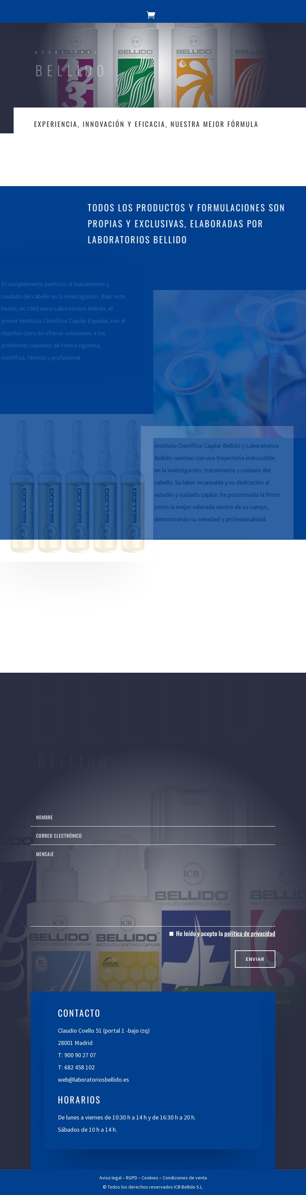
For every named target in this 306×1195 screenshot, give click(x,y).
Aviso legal (110, 1178)
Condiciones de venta (185, 1178)
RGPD (131, 1178)
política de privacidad (249, 933)
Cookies (150, 1178)
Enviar (255, 958)
